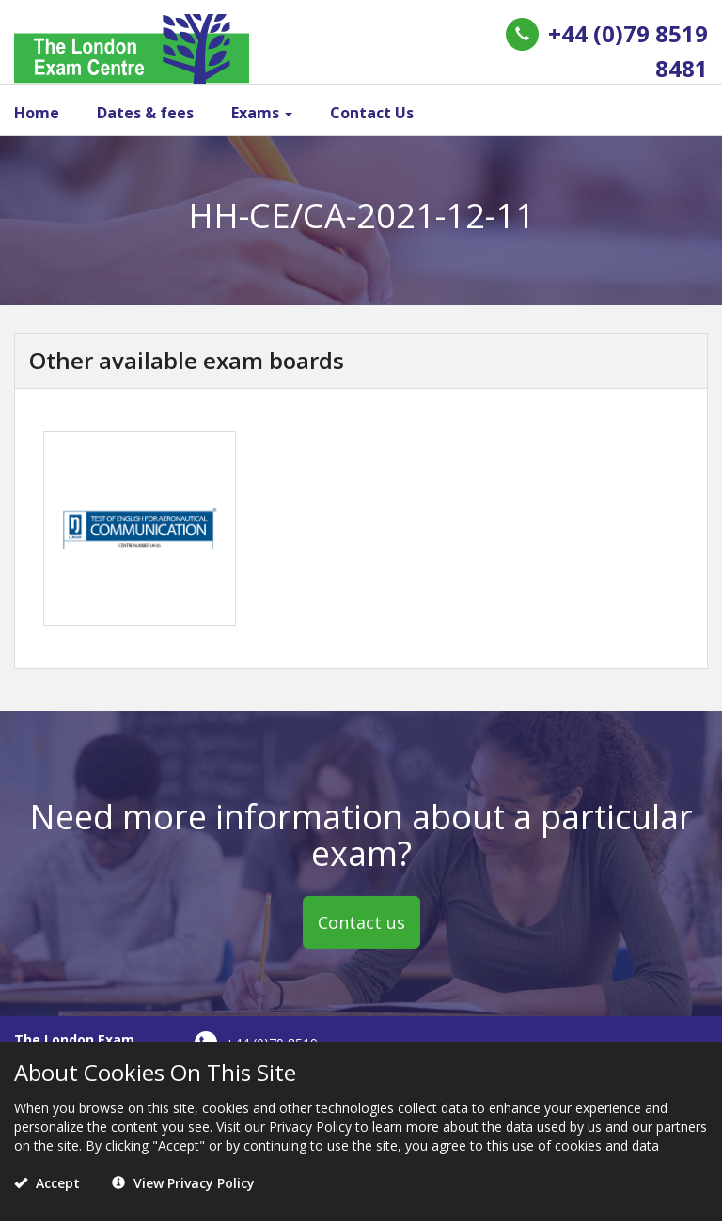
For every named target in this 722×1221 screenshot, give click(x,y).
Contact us (361, 922)
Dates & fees (145, 112)
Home (36, 112)
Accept (47, 1183)
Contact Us (372, 112)
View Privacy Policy (183, 1183)
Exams (261, 112)
